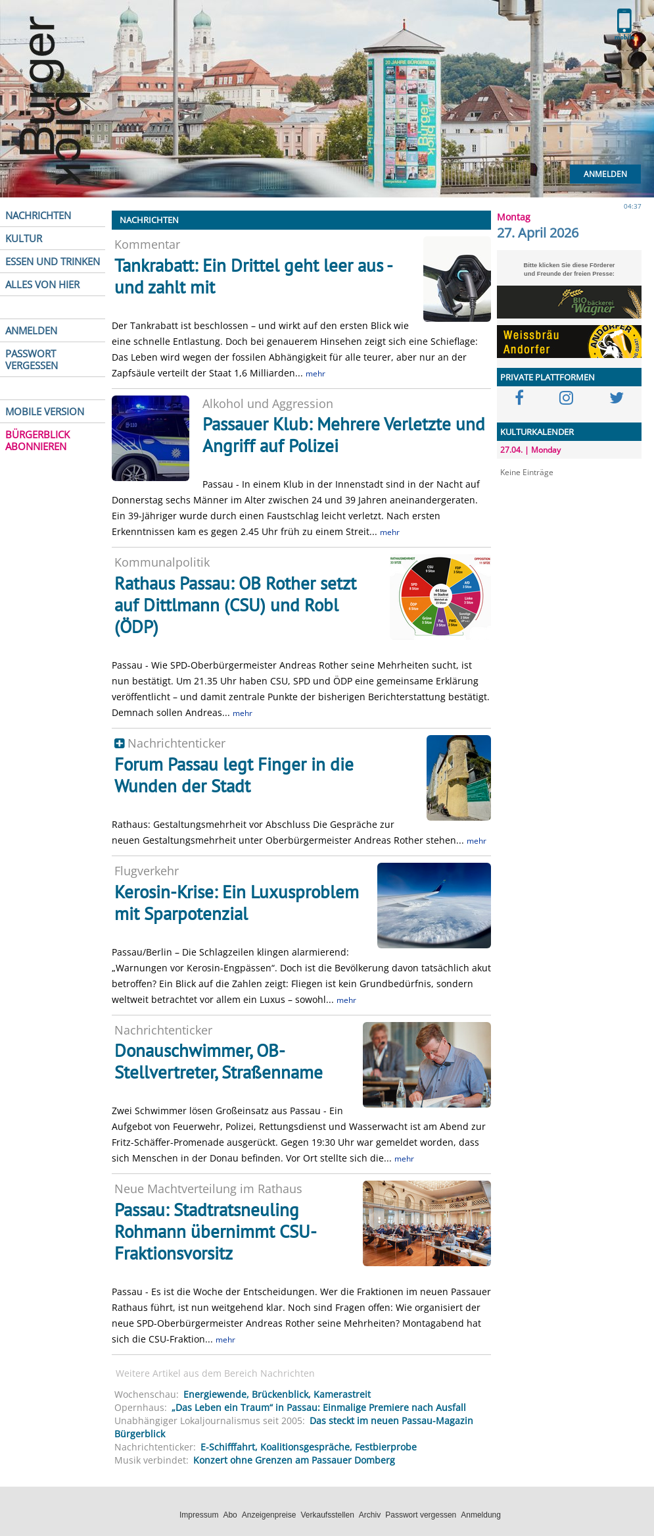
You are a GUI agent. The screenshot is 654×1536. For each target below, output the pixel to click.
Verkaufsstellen (327, 1515)
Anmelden (605, 174)
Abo (230, 1515)
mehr (315, 373)
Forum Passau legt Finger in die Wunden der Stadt (234, 775)
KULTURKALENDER (537, 432)
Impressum (198, 1515)
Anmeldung (481, 1515)
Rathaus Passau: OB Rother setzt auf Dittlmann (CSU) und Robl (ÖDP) (235, 605)
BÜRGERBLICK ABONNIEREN (37, 440)
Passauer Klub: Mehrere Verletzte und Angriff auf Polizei (343, 435)
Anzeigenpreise (269, 1515)
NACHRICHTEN (38, 215)
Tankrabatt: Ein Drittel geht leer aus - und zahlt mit (253, 276)
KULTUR (23, 238)
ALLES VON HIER (42, 284)
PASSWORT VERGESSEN (31, 359)
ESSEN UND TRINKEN (52, 261)
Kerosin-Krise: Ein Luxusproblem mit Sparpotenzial (236, 903)
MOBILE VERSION (44, 411)
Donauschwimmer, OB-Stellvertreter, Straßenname (218, 1061)
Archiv (370, 1515)
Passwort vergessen (420, 1515)
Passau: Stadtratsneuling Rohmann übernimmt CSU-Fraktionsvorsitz (215, 1231)
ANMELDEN (31, 330)
